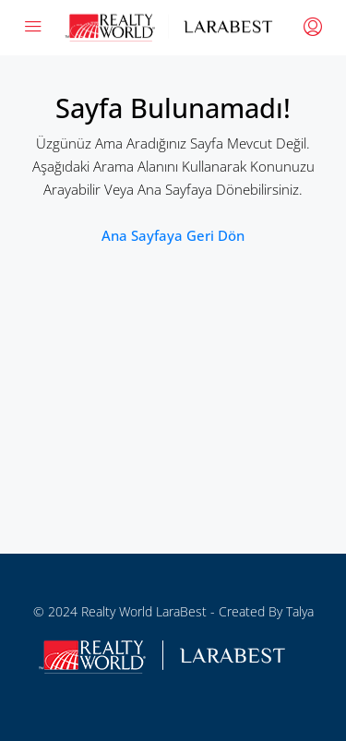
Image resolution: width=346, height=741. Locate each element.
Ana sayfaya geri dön (173, 235)
